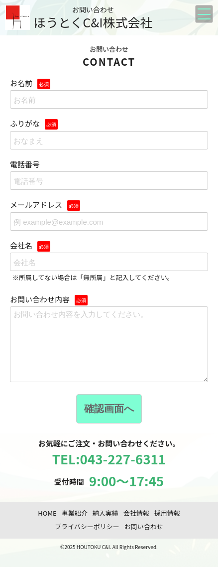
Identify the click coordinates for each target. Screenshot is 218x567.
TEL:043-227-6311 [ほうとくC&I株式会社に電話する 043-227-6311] (109, 470)
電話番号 (109, 174)
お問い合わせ (143, 538)
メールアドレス (109, 215)
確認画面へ (109, 420)
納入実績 (105, 525)
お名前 (109, 93)
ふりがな (109, 134)
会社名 (109, 262)
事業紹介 (75, 525)
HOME (47, 525)
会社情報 (136, 525)
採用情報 (167, 525)
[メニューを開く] (204, 14)
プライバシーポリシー (87, 538)
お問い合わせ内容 (109, 344)
